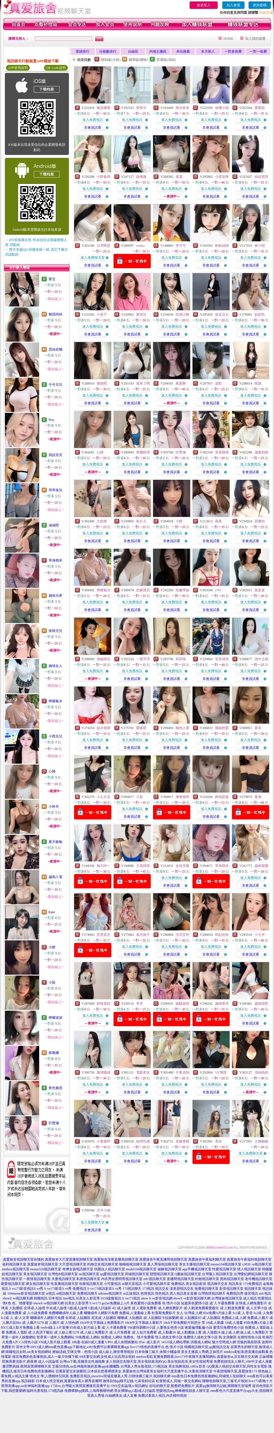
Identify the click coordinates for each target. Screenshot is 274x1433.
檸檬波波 (55, 1018)
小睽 (52, 947)
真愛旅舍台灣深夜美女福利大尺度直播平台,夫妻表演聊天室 (167, 1371)
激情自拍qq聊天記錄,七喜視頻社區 (129, 1381)
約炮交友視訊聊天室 (102, 1264)
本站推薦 (183, 51)
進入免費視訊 (92, 120)
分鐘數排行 (107, 51)
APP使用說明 (18, 68)
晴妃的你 (222, 935)
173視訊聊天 (131, 1289)
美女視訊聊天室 (35, 1274)
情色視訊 (162, 1293)
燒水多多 (182, 108)
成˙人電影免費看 (144, 1308)
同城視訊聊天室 (137, 1274)
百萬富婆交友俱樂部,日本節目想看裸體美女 (88, 1371)
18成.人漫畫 (234, 1323)
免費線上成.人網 (233, 1318)
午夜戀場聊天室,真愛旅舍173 (235, 1371)
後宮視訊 (251, 1293)
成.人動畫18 (167, 1332)
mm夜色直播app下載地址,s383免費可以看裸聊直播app (88, 1347)
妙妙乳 (260, 315)
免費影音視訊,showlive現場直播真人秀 (99, 1376)
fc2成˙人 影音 (243, 1313)
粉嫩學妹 (182, 590)
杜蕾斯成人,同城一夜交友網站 (178, 1381)
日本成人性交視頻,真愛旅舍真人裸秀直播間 (69, 1381)
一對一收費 (258, 51)
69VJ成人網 (39, 1347)
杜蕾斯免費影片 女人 (167, 1313)
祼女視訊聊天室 (38, 1284)
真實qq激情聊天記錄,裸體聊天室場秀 (223, 1386)
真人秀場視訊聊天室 (162, 1264)
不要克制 (182, 1072)
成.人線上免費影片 (94, 1332)
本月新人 (208, 51)
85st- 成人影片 (149, 1342)
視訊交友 (162, 1289)
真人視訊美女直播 (183, 1293)
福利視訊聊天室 (14, 1264)
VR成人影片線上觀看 (55, 1342)
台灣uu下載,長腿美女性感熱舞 (82, 1362)
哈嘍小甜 (222, 108)
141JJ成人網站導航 (175, 1342)
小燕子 (102, 315)
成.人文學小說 (256, 1308)
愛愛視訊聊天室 (13, 1284)
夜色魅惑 (55, 1088)
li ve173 (95, 1303)
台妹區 (133, 51)
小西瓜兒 (55, 736)
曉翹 (258, 383)
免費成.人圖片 (258, 1318)
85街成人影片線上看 (85, 1327)
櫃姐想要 (222, 728)
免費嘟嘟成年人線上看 (66, 1313)
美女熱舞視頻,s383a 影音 (187, 1366)
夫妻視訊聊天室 (63, 1279)
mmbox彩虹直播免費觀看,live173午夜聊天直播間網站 (176, 1357)
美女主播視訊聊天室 (194, 1264)
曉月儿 (141, 521)
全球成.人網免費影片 (251, 1303)
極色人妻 (182, 728)
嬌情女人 (55, 666)
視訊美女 (235, 1284)
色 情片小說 (171, 1303)
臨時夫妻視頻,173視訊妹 (45, 1391)
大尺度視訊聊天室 (72, 1264)
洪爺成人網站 (200, 1342)
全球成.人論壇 (34, 1308)
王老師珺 (143, 866)
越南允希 (55, 596)
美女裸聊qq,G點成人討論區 (134, 1391)
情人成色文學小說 (168, 1337)
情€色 (7, 1303)
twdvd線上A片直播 (55, 1327)
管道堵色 (222, 659)
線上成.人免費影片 (254, 1332)
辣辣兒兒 (55, 631)
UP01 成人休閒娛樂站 (121, 1342)
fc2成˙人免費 (263, 1313)
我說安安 (55, 455)
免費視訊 (178, 1284)
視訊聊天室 (252, 1289)
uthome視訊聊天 (110, 1293)
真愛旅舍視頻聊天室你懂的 (23, 1259)
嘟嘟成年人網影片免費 (101, 1313)
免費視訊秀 (234, 1293)
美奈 (218, 1141)
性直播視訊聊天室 (64, 1284)
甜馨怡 (260, 521)
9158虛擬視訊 (111, 1298)
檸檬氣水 (55, 701)
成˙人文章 (21, 1318)
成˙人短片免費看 (144, 1332)
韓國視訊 (40, 1298)
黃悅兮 (141, 108)
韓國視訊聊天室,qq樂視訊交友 (207, 1347)
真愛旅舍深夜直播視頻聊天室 (116, 1259)
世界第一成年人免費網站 (55, 1337)
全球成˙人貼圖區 (77, 1318)
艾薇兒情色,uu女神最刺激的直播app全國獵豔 (86, 1366)
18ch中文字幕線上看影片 (143, 1323)
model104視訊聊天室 (141, 1269)
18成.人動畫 (215, 1323)
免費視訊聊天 (87, 1293)
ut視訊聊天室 (66, 1293)
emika (140, 246)
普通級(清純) (166, 60)
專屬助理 (143, 452)
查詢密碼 (260, 5)
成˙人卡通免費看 (222, 1303)
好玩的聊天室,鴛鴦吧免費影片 (172, 1386)
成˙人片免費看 (120, 1332)
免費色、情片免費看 (138, 1337)
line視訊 (69, 1298)
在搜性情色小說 (249, 1337)
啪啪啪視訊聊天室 (132, 1264)
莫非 (258, 728)
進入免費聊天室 (93, 258)
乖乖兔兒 (55, 490)
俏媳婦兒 (103, 659)
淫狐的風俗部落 (249, 1342)
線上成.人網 (230, 1332)
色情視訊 (147, 1293)
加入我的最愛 (255, 39)
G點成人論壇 (77, 1308)
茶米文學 (23, 1347)
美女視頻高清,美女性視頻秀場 (190, 1362)
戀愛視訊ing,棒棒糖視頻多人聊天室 (182, 1391)
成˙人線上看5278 (66, 1332)
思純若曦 (55, 349)
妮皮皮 (260, 590)
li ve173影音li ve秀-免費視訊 (65, 1289)
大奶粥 (102, 521)
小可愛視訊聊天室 (156, 1284)
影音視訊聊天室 (231, 1289)
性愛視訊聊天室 (224, 1269)
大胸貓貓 (261, 1141)
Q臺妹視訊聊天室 (188, 1274)
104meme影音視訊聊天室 (26, 1293)
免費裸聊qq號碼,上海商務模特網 (88, 1391)
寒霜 (179, 177)
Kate (52, 912)
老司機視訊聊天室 (258, 1279)
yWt (218, 590)
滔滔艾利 (182, 935)
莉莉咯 (181, 659)
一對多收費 (233, 51)
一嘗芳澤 (143, 659)
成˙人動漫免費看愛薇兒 (201, 1308)
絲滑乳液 (143, 1141)
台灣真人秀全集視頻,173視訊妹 (144, 1366)
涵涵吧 (54, 525)
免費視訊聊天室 (206, 1289)
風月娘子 (143, 935)
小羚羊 (54, 807)
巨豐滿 (54, 1123)
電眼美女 (143, 1072)
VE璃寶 (221, 1072)
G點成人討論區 (99, 1308)
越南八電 (55, 877)
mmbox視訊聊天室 (15, 1269)
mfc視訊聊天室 (154, 1279)
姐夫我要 (103, 728)
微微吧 (102, 383)
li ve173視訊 (131, 1298)
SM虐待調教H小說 (142, 1327)
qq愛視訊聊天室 (112, 1274)
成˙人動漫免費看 (232, 1308)
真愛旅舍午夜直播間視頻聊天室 (163, 1259)
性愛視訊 (264, 1298)
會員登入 (204, 5)
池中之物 (261, 659)
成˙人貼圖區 (211, 1318)
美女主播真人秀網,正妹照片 (202, 1352)
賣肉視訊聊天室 (232, 1279)
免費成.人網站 (111, 1337)
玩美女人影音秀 (88, 1298)
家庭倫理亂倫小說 (198, 1327)
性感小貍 (182, 315)
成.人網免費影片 (170, 1308)
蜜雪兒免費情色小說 (228, 1327)
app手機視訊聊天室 (196, 1269)
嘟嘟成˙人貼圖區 (129, 1318)
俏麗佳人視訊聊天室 (109, 1269)
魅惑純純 (55, 314)
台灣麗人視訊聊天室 (217, 1274)
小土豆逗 (103, 797)
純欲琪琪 (261, 177)
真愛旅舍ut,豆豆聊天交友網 (237, 1357)
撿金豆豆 (222, 315)
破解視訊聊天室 (170, 1269)
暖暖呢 (141, 728)
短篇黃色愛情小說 (195, 1303)
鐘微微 (141, 177)
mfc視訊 (265, 1293)
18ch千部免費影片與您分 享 (184, 1323)
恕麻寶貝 (143, 590)
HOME (228, 39)
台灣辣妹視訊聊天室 (226, 1298)
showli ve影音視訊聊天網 (192, 1298)
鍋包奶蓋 (222, 797)
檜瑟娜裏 (103, 108)
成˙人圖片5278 (33, 1323)
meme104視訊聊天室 (226, 1264)
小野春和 (103, 177)
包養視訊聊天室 (91, 1284)
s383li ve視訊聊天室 (257, 1264)
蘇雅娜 (54, 1053)
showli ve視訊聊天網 (18, 1298)
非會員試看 (92, 128)
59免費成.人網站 (87, 1337)
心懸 (52, 771)
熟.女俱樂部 (228, 1337)
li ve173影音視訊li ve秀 (26, 1289)
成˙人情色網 (69, 1323)
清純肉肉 (261, 1072)
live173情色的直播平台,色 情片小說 (156, 1347)
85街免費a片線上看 (258, 1323)
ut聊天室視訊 (132, 1284)
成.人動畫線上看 (189, 1332)
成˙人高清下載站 (40, 1332)
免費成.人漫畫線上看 (135, 1313)
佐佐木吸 (182, 866)
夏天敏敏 (55, 842)
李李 (139, 1004)
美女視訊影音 (196, 1284)
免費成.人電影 (16, 1332)
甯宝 (52, 279)
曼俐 (258, 797)
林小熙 (260, 246)
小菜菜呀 (222, 177)
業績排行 (83, 51)
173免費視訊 (252, 1284)
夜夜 (218, 521)
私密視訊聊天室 (88, 1279)
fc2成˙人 (7, 1318)
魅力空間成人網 (224, 1342)
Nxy (52, 420)
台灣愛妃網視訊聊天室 (251, 1274)
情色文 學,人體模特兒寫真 (49, 1376)
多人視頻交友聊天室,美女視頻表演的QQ (136, 1362)
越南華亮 (222, 1004)
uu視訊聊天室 (89, 1274)
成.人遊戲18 (211, 1332)
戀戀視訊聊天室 (162, 1274)
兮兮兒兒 (55, 385)
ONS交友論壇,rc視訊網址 (129, 1386)
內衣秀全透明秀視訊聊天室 (121, 1279)
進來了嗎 (143, 383)
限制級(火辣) (110, 60)
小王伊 (260, 935)
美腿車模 (182, 1141)
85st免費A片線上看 (217, 1313)
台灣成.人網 (193, 1313)
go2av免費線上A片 (116, 1303)
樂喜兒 (141, 315)
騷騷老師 (182, 1004)
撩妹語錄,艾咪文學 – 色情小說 (75, 1352)
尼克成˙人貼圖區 (103, 1318)
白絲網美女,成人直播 (121, 1396)
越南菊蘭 (261, 866)
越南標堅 (261, 1004)
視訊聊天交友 (217, 1284)
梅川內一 (103, 866)
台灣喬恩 (103, 246)
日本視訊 (55, 1298)
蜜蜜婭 (260, 108)
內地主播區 (157, 51)
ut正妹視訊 (131, 1293)
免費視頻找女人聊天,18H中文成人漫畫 (243, 1362)
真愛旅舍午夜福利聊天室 (207, 1259)
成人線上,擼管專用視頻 (116, 1352)
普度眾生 (103, 935)
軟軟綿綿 (222, 246)
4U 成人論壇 (121, 1308)
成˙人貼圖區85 (190, 1318)
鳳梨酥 (181, 383)
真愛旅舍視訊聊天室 (42, 1264)
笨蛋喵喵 (222, 452)
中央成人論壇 (56, 1308)
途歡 (218, 383)
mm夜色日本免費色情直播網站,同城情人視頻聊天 (208, 1376)
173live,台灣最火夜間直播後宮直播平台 (80, 1386)
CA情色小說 (28, 1342)
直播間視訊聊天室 (180, 1279)
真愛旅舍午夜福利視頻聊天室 (249, 1259)
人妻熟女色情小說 (170, 1327)
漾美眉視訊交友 (182, 1289)
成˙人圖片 (52, 1323)
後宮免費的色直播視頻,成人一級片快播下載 (45, 1357)
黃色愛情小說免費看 (145, 1303)
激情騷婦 (103, 1072)
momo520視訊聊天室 (45, 1269)
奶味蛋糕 (103, 1004)
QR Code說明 (56, 68)
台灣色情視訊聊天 (211, 1293)
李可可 (181, 246)
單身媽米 (55, 560)
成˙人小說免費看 (35, 1313)
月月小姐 (103, 1210)
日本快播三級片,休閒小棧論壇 (157, 1352)
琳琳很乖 (182, 797)
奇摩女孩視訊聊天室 (77, 1269)
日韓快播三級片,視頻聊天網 (149, 1376)
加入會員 (233, 5)
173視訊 (148, 1289)
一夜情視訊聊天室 (37, 1279)
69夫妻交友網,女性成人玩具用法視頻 (107, 1357)
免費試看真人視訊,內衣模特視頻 (162, 1396)
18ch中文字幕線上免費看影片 (102, 1323)
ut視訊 (50, 1293)
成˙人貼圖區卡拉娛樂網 (161, 1318)
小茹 (52, 982)
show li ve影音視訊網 (156, 1298)
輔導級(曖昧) (138, 60)
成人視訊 (250, 1298)
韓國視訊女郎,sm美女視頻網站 (28, 1352)
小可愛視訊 (112, 1284)
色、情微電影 (22, 1303)
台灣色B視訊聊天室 (63, 1274)
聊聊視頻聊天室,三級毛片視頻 (225, 1381)
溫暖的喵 (261, 452)
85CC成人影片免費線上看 (20, 1327)
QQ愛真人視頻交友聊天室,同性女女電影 (237, 1366)
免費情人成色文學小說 (200, 1337)
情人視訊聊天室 (249, 1269)
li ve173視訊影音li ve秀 (104, 1289)
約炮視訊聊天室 (207, 1279)
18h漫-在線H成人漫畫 (88, 1342)
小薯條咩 (103, 1141)
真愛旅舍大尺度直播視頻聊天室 (69, 1259)
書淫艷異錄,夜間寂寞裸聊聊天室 (26, 1366)
